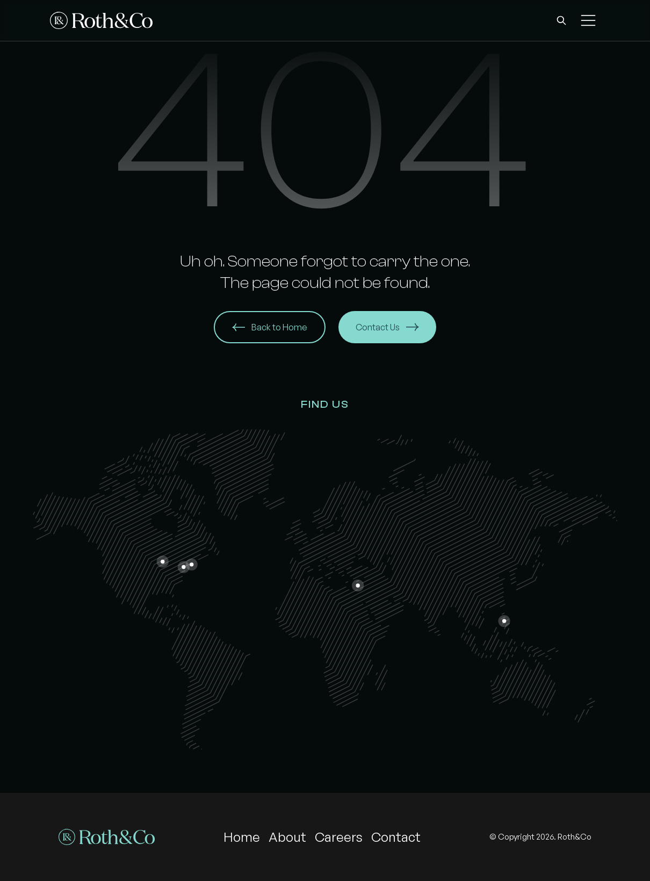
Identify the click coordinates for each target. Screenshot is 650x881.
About (287, 837)
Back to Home (269, 327)
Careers (339, 837)
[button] (561, 20)
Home (241, 837)
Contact (396, 837)
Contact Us (387, 327)
